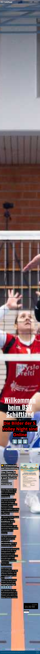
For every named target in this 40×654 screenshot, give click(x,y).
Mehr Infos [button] (22, 652)
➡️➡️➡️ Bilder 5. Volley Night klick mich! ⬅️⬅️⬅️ (20, 449)
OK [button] (37, 652)
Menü (36, 2)
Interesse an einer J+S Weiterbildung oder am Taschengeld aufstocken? (20, 650)
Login (30, 2)
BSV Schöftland (6, 2)
